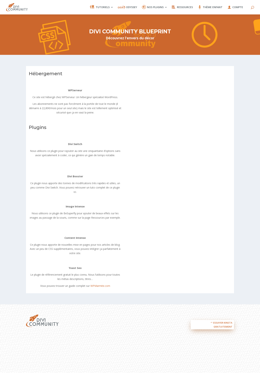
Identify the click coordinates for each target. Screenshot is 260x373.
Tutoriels (103, 7)
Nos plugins (155, 7)
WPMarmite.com (100, 286)
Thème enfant (212, 7)
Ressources (185, 7)
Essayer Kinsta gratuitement (222, 324)
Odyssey (131, 7)
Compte (237, 7)
